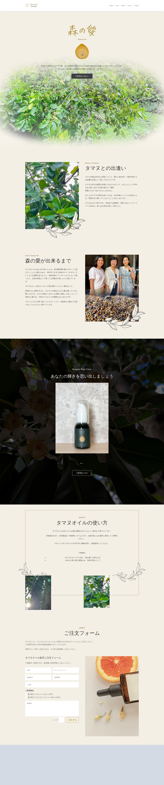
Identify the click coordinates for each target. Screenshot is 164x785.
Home (111, 5)
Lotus (117, 5)
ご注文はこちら (82, 473)
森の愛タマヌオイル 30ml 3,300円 (39, 694)
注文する (72, 720)
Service (129, 5)
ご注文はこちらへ (82, 76)
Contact (136, 5)
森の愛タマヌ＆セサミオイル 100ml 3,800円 (42, 697)
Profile (123, 5)
